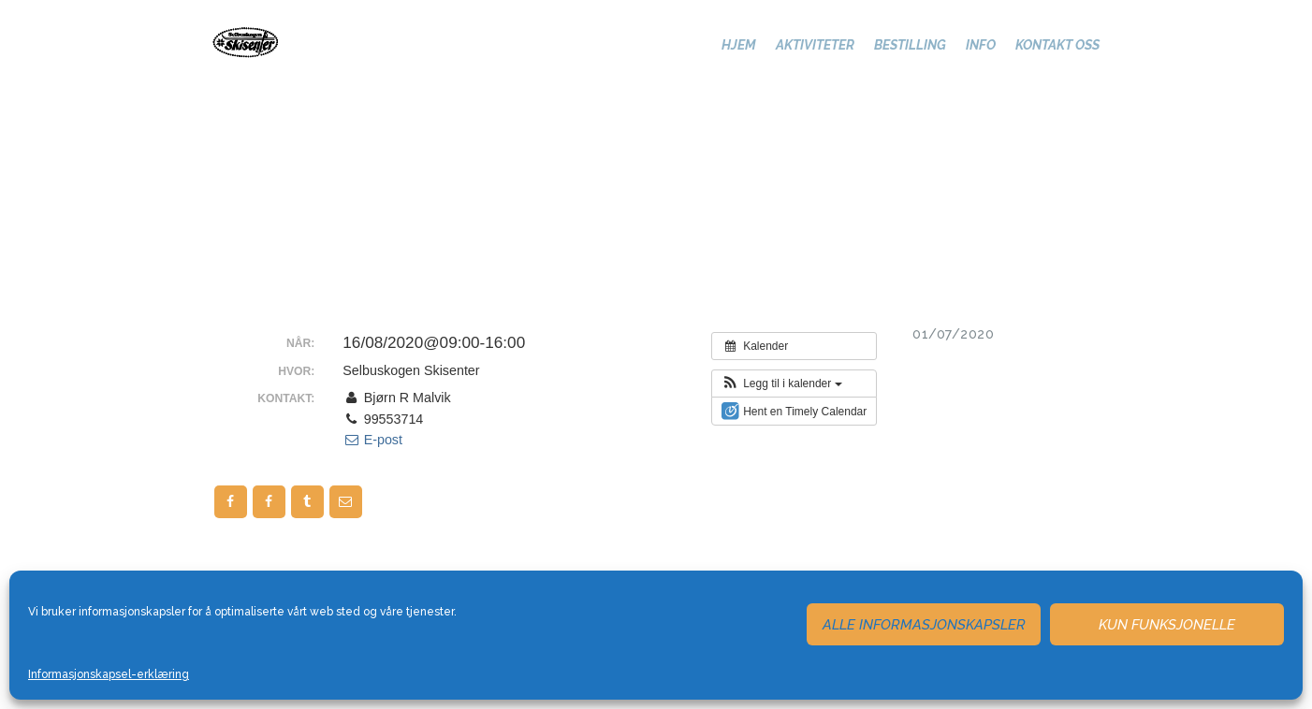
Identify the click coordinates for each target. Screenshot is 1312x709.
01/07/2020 (953, 333)
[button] (782, 383)
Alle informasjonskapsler (924, 624)
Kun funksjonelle (1167, 624)
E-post (372, 439)
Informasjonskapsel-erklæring (108, 674)
